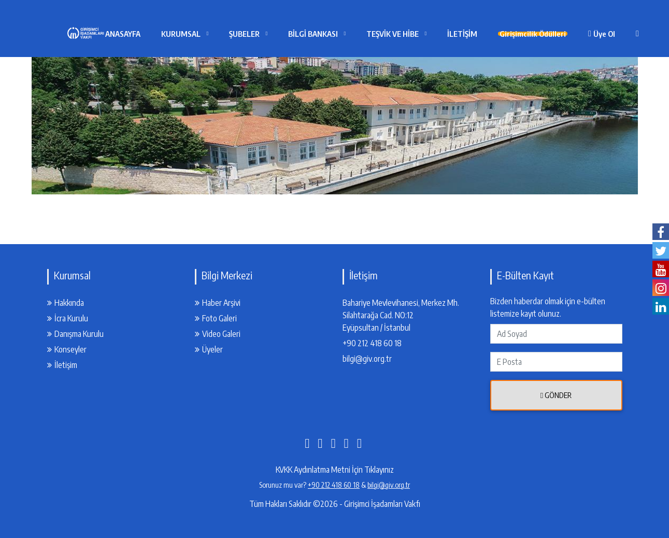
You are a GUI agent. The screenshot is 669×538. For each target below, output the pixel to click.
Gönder (556, 395)
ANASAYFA (145, 33)
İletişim (62, 365)
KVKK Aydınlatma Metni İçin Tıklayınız (335, 469)
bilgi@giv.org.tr (367, 358)
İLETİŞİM (485, 33)
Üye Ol (635, 33)
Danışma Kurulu (75, 334)
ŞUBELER (267, 33)
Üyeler (209, 349)
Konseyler (67, 349)
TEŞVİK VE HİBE (415, 33)
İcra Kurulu (67, 318)
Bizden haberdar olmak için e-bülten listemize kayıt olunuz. (547, 307)
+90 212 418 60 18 (372, 343)
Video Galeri (217, 334)
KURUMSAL (203, 33)
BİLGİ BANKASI (336, 33)
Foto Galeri (216, 318)
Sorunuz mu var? (283, 484)
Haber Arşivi (217, 303)
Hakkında (65, 303)
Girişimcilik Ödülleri (559, 33)
